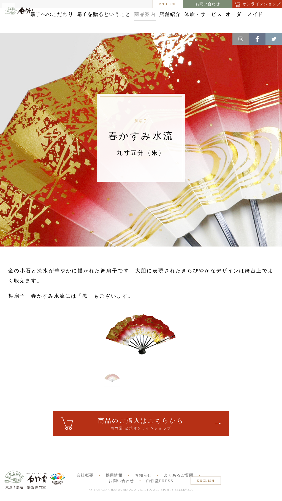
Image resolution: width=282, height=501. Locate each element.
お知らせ (143, 481)
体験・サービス (130, 25)
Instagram (240, 39)
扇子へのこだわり (88, 14)
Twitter (273, 39)
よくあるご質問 (178, 481)
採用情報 (114, 481)
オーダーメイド (179, 25)
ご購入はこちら (141, 429)
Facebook (257, 39)
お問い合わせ (208, 4)
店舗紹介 (231, 14)
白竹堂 (24, 23)
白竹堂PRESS (159, 487)
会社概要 (85, 481)
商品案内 (196, 14)
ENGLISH (168, 4)
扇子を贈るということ (147, 14)
